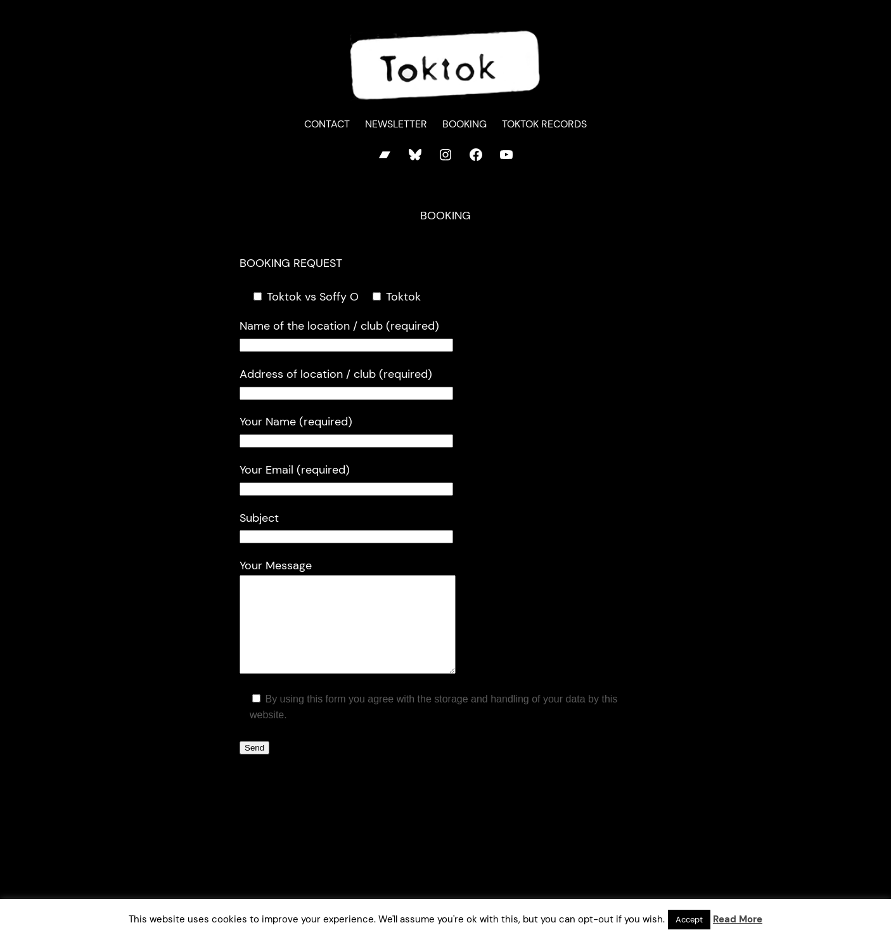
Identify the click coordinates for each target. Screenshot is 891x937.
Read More (737, 919)
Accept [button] (689, 919)
